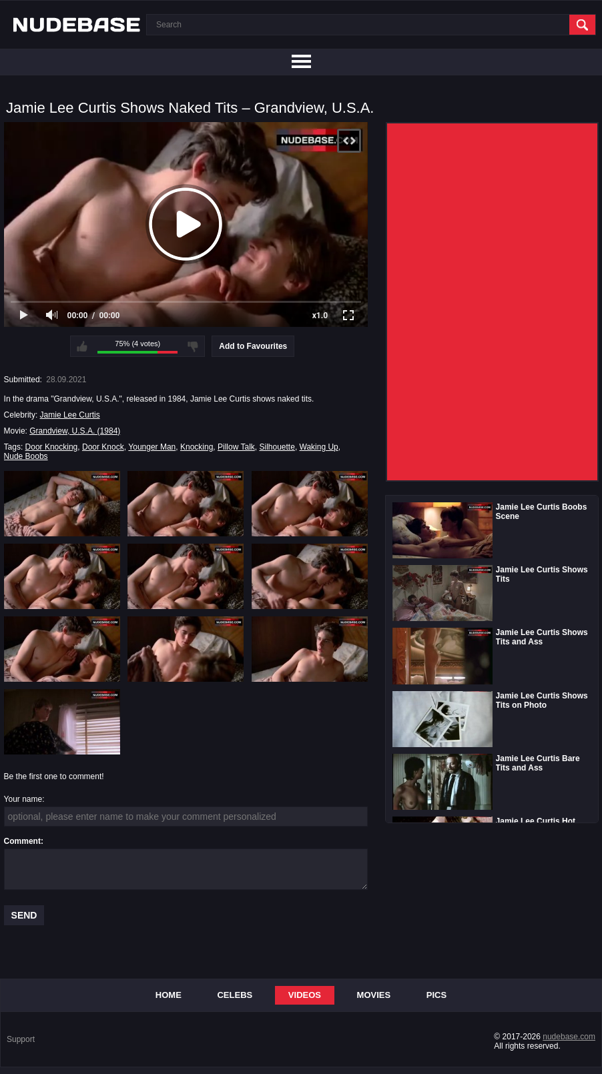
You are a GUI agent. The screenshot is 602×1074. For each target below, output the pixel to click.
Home (169, 995)
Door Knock (103, 447)
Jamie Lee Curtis (70, 415)
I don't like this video (193, 346)
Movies (374, 995)
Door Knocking (51, 447)
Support (21, 1039)
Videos (304, 995)
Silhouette (277, 447)
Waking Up (319, 447)
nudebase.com (569, 1036)
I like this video (82, 346)
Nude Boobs (26, 456)
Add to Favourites (253, 346)
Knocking (196, 447)
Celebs (234, 995)
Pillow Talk (236, 447)
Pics (436, 995)
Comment (22, 841)
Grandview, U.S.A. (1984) (74, 431)
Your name (23, 799)
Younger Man (152, 447)
